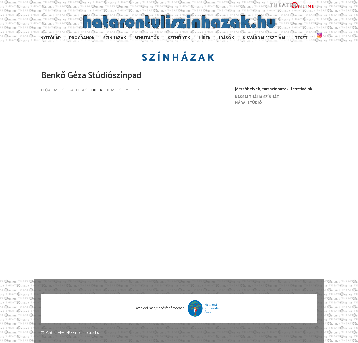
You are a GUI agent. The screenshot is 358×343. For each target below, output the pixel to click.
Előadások (52, 90)
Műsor (132, 90)
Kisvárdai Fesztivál (264, 38)
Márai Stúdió (248, 103)
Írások (226, 38)
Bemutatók (146, 38)
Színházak (114, 38)
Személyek (179, 38)
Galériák (77, 90)
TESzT (301, 38)
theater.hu (91, 333)
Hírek (205, 38)
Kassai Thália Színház (257, 97)
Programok (82, 38)
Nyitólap (50, 38)
